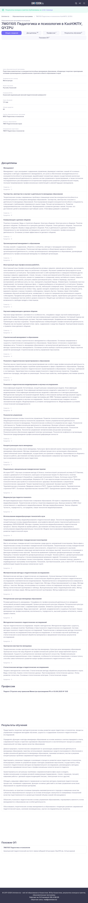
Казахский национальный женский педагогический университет (24, 95)
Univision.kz (5, 16)
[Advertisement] (44, 53)
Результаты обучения (73, 33)
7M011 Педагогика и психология (13, 131)
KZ (80, 3)
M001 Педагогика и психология (13, 116)
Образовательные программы (23, 16)
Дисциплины (32, 33)
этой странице (47, 10)
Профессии (51, 33)
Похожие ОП (44, 38)
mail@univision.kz (50, 900)
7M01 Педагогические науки (12, 124)
